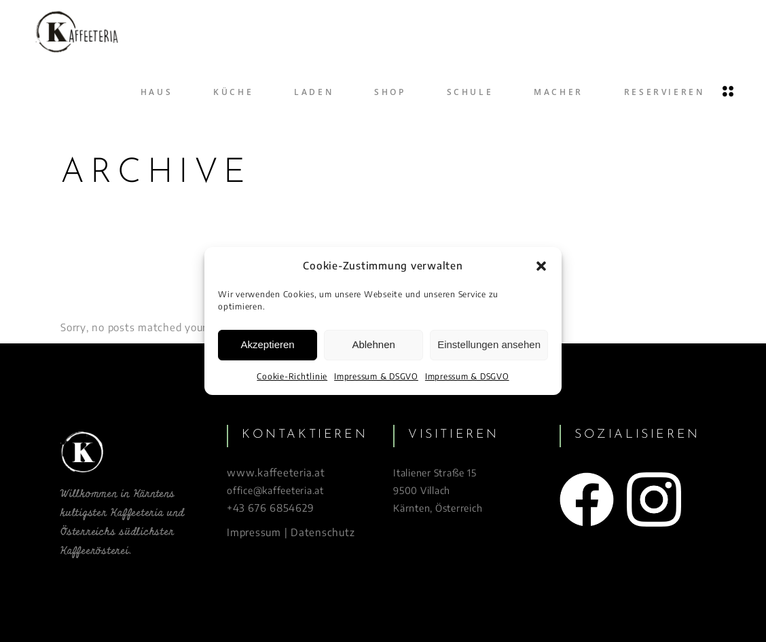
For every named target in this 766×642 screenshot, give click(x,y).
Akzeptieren (267, 345)
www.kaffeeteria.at (276, 472)
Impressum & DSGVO (376, 376)
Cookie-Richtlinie (292, 376)
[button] (541, 266)
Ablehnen (373, 345)
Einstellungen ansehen (489, 345)
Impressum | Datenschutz (290, 532)
